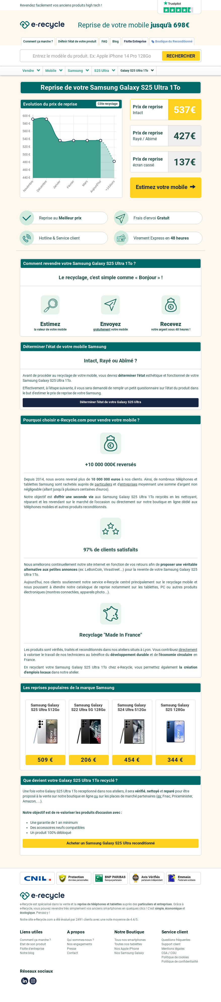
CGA (165, 953)
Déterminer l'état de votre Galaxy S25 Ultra (110, 402)
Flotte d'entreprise (32, 948)
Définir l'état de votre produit (77, 41)
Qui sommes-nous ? (80, 940)
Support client (171, 944)
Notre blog (27, 953)
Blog (115, 41)
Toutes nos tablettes (128, 944)
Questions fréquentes (176, 940)
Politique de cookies (175, 957)
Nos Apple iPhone (126, 948)
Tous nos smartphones (130, 940)
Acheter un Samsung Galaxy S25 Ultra (111, 843)
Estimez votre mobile (166, 186)
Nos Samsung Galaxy (129, 953)
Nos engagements (79, 944)
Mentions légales (173, 948)
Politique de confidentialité (180, 961)
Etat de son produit (33, 944)
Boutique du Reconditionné (171, 41)
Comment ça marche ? (38, 41)
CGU (173, 953)
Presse (71, 948)
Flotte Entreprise (135, 41)
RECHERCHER (181, 56)
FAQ (104, 41)
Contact (72, 953)
